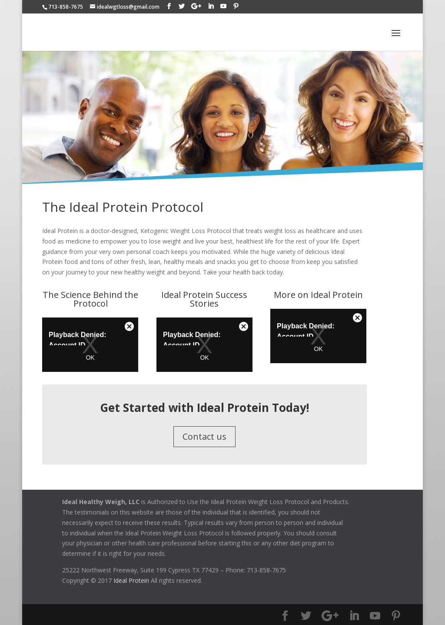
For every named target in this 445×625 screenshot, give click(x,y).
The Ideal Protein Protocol (122, 207)
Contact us (204, 436)
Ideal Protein (131, 580)
